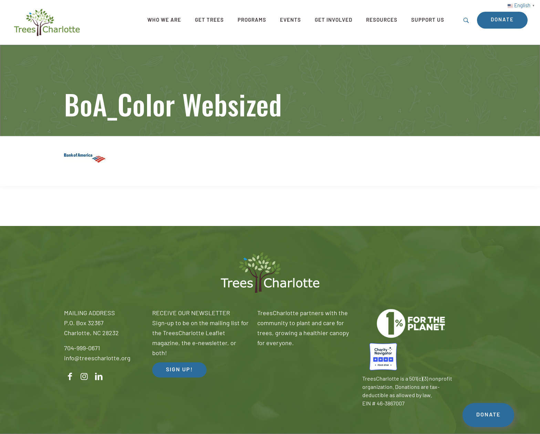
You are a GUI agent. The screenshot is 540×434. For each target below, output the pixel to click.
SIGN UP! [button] (179, 370)
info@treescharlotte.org (97, 358)
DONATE (488, 415)
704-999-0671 (82, 348)
